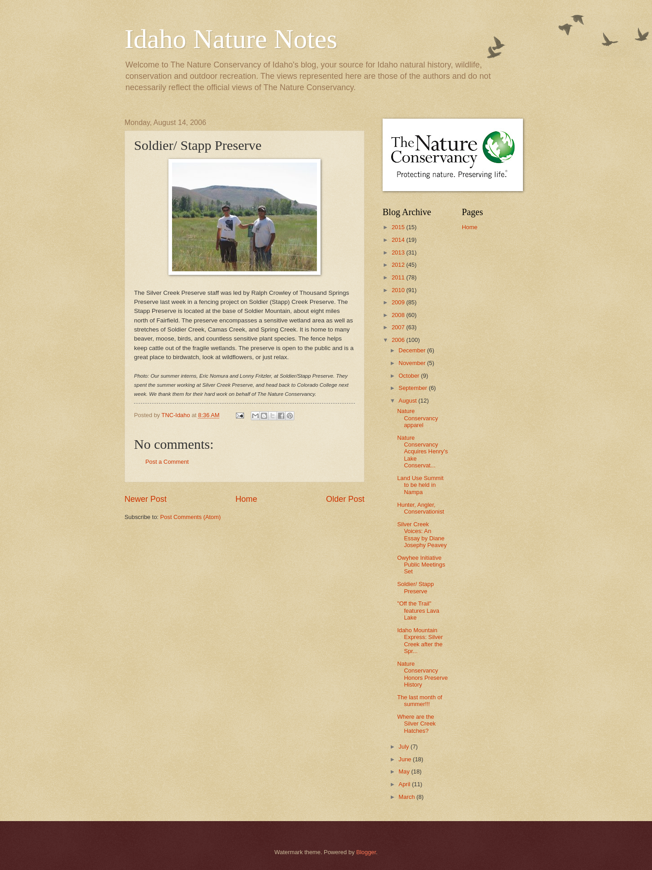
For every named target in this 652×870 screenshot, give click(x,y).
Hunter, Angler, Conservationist (420, 508)
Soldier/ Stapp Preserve (415, 587)
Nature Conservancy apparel (417, 418)
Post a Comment (167, 461)
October (409, 375)
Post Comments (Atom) (190, 517)
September (413, 388)
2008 (399, 315)
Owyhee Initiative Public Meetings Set (421, 564)
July (404, 746)
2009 (399, 302)
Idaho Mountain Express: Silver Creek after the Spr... (420, 640)
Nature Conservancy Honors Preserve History (422, 674)
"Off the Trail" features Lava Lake (418, 610)
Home (246, 499)
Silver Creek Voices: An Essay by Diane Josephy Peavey (421, 534)
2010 (399, 290)
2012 (399, 264)
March (407, 796)
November (412, 363)
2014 (399, 239)
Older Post (345, 499)
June (405, 759)
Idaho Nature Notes (231, 39)
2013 (399, 252)
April (405, 784)
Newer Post (146, 499)
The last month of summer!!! (419, 700)
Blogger (366, 852)
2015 (399, 227)
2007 (399, 327)
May (404, 771)
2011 (399, 277)
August (408, 400)
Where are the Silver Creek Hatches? (416, 723)
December (412, 350)
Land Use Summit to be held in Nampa (420, 485)
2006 (399, 339)
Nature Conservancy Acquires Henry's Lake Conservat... (422, 451)
